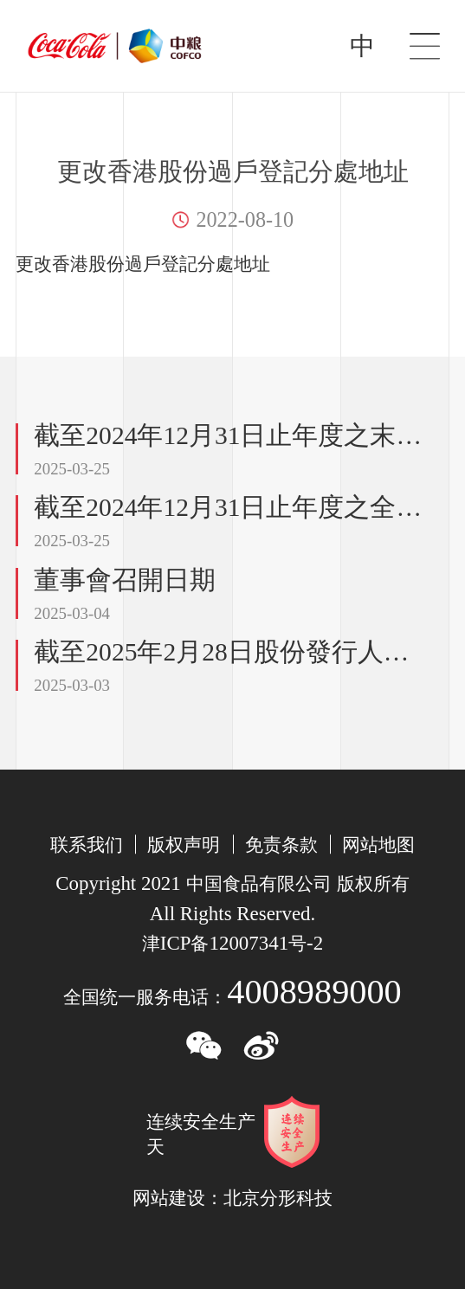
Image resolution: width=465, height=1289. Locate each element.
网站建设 (168, 1198)
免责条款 (281, 845)
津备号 (232, 943)
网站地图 (378, 845)
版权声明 (183, 845)
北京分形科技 (278, 1198)
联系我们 (86, 845)
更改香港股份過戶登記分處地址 (143, 264)
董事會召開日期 (125, 580)
